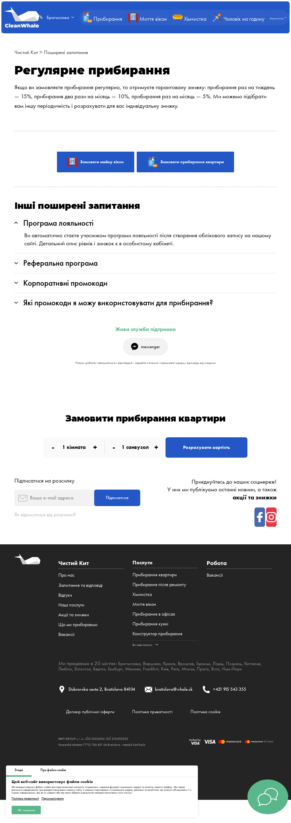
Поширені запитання (71, 52)
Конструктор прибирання (157, 646)
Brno (255, 680)
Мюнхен (163, 680)
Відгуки (65, 607)
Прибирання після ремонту (159, 596)
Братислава (130, 675)
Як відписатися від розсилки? (48, 525)
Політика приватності (25, 797)
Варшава (156, 675)
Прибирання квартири (154, 587)
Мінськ (225, 680)
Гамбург (143, 680)
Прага (241, 680)
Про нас (66, 587)
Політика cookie (227, 733)
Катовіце (67, 680)
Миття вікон (144, 616)
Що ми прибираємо (77, 636)
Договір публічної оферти (94, 733)
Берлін (125, 680)
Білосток (106, 680)
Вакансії (66, 646)
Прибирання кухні (150, 636)
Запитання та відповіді (80, 596)
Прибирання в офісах (153, 626)
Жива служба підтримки (145, 334)
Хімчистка (142, 607)
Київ (198, 680)
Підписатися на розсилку (44, 489)
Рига (210, 680)
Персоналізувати (52, 797)
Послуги (143, 575)
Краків (175, 675)
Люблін (87, 680)
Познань (248, 675)
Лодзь (230, 675)
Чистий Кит (27, 52)
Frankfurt (183, 680)
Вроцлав (194, 675)
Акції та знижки (73, 626)
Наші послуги (71, 616)
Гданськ (213, 675)
